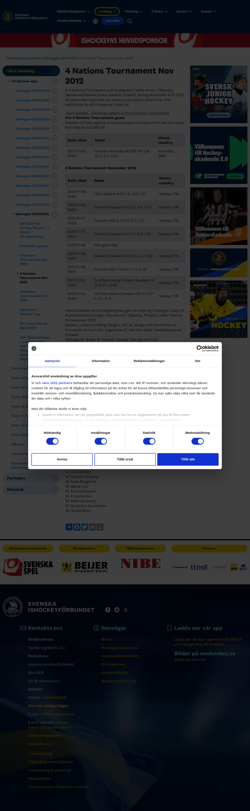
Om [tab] (197, 361)
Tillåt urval (125, 459)
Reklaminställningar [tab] (149, 361)
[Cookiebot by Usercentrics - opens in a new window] (200, 348)
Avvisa (62, 459)
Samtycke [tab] (52, 361)
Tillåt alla (188, 459)
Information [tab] (101, 361)
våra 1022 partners (57, 383)
